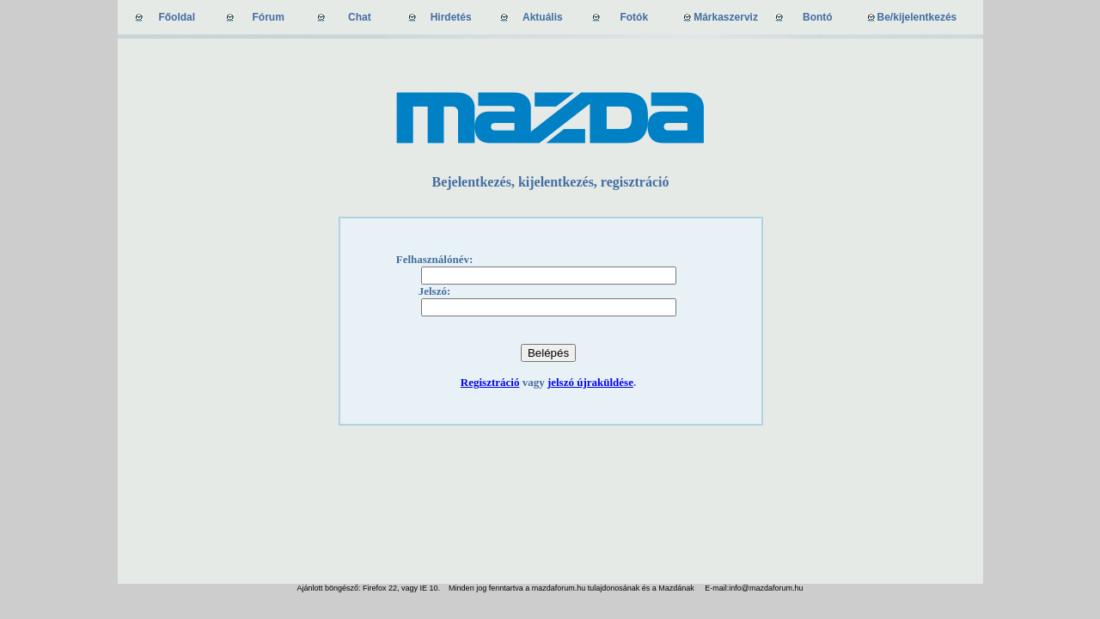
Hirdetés (451, 17)
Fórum (268, 17)
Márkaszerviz (726, 17)
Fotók (634, 17)
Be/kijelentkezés (917, 17)
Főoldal (176, 17)
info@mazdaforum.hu (766, 588)
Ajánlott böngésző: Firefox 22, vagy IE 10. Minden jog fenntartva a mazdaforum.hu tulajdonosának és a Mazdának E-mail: (513, 588)
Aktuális (542, 17)
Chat (359, 17)
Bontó (818, 17)
